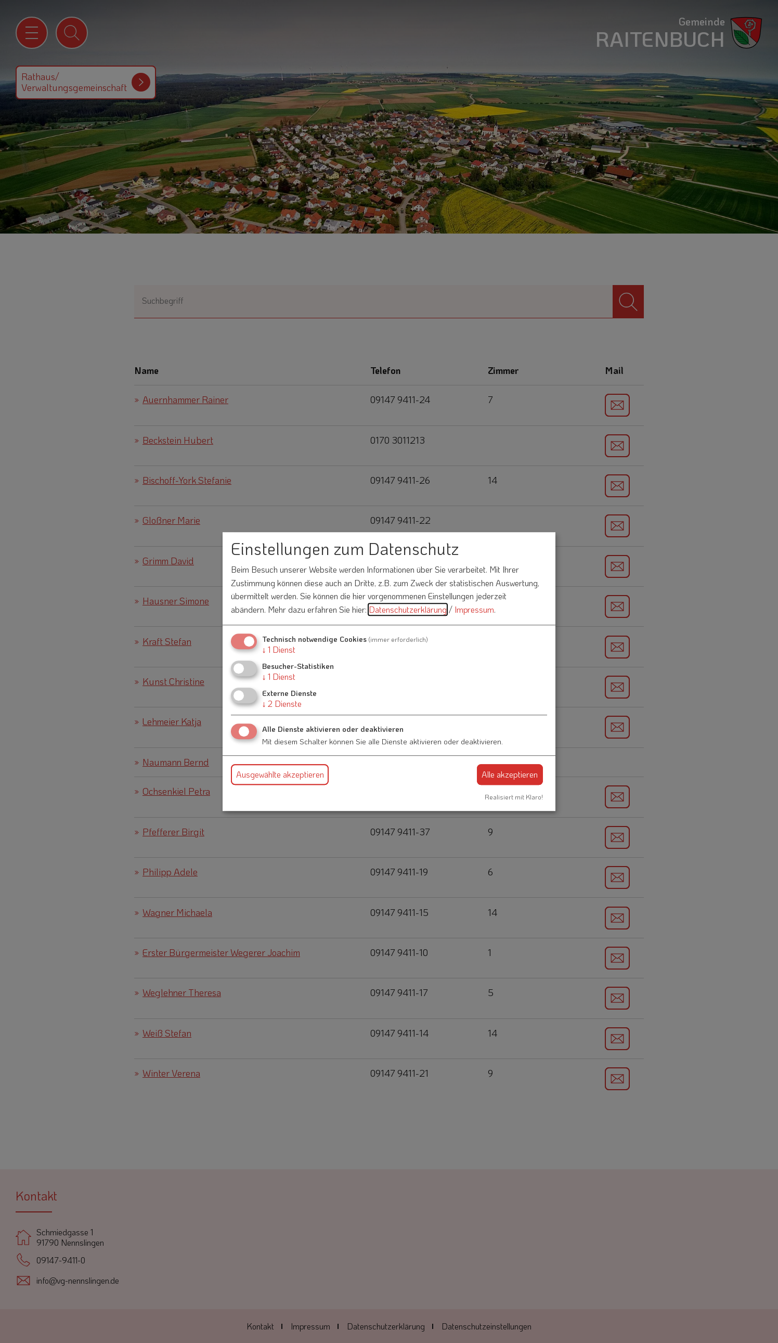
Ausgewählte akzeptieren (280, 774)
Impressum (474, 609)
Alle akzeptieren (510, 774)
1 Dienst (278, 649)
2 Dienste (282, 703)
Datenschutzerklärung (408, 609)
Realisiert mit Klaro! (514, 797)
